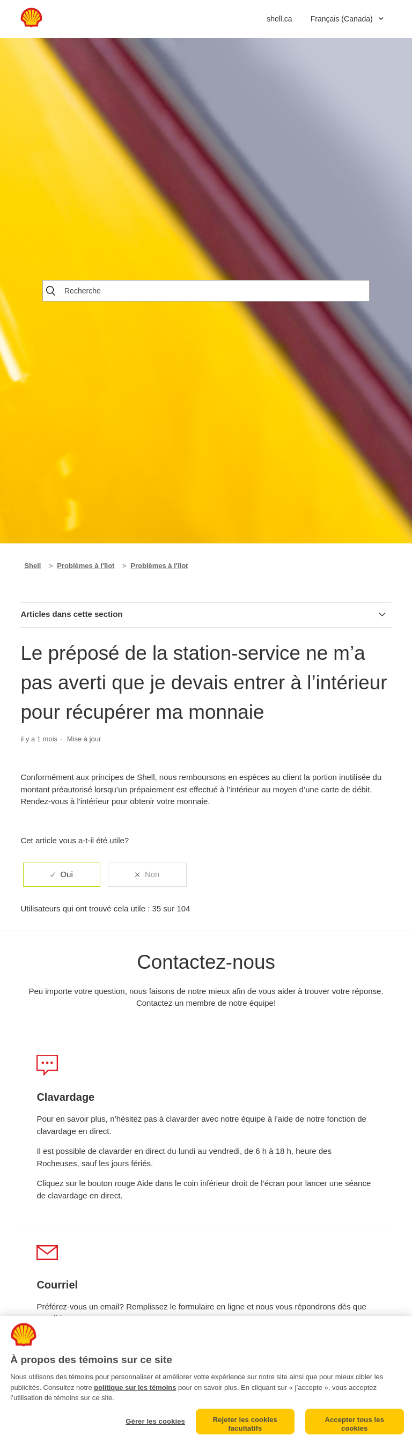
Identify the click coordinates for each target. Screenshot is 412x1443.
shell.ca (279, 18)
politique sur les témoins (135, 1387)
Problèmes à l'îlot (85, 566)
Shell (32, 566)
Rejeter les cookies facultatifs (245, 1424)
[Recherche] (206, 290)
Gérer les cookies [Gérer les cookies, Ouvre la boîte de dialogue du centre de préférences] (155, 1421)
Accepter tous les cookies (354, 1424)
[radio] (61, 875)
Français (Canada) (343, 18)
